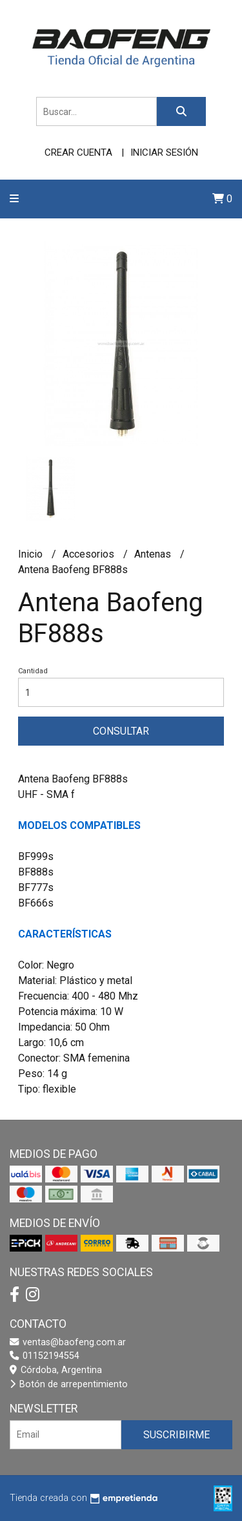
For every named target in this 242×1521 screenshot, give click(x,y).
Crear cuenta (78, 152)
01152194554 (44, 1355)
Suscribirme (176, 1435)
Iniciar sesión (164, 152)
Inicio (31, 554)
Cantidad (33, 671)
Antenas (154, 554)
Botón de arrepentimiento (69, 1384)
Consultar (121, 731)
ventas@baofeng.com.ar (68, 1342)
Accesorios (90, 554)
